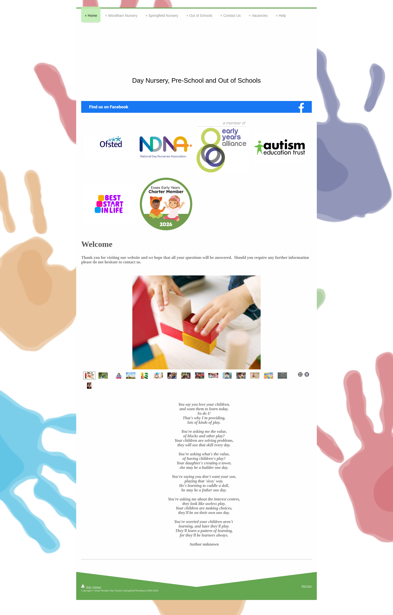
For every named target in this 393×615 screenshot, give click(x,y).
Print (86, 587)
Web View (307, 586)
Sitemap (97, 587)
